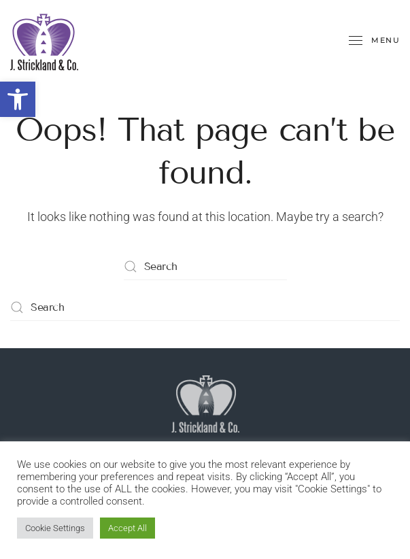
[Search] (205, 266)
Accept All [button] (127, 528)
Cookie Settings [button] (55, 528)
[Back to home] (44, 40)
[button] (17, 99)
